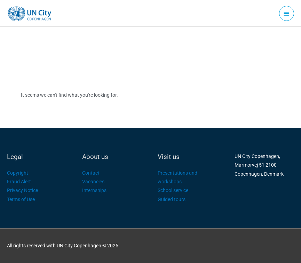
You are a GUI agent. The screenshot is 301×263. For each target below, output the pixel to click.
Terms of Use (21, 199)
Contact (91, 173)
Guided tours (171, 199)
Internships (94, 190)
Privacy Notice (22, 190)
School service (173, 190)
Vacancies (93, 181)
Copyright (17, 173)
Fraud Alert (19, 181)
